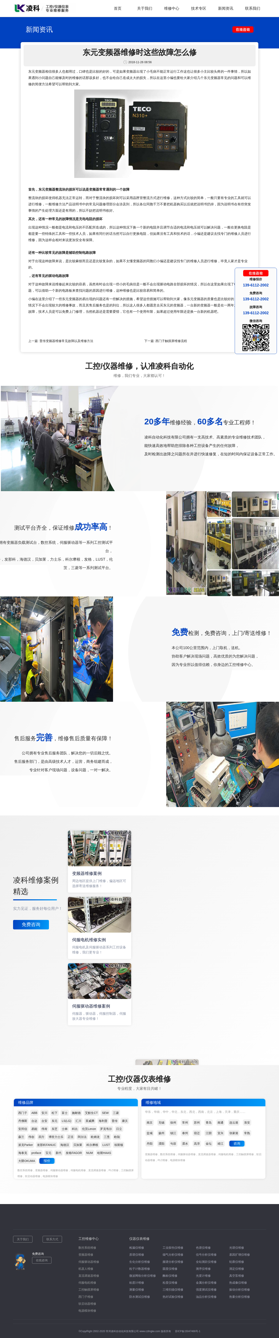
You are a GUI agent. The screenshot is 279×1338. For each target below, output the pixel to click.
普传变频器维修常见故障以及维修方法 (66, 341)
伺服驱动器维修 (88, 1261)
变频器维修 (85, 1254)
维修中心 (171, 8)
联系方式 (52, 1239)
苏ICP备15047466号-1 (187, 1331)
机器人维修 (85, 1268)
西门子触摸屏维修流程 (171, 341)
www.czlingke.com (149, 1331)
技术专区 (198, 8)
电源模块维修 (87, 1310)
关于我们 (144, 8)
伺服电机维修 (87, 1282)
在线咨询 (42, 1260)
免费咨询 (31, 924)
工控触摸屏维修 (88, 1289)
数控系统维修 (87, 1247)
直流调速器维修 (88, 1275)
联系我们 (252, 8)
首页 (117, 8)
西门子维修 (85, 1296)
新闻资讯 (225, 8)
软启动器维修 (87, 1303)
